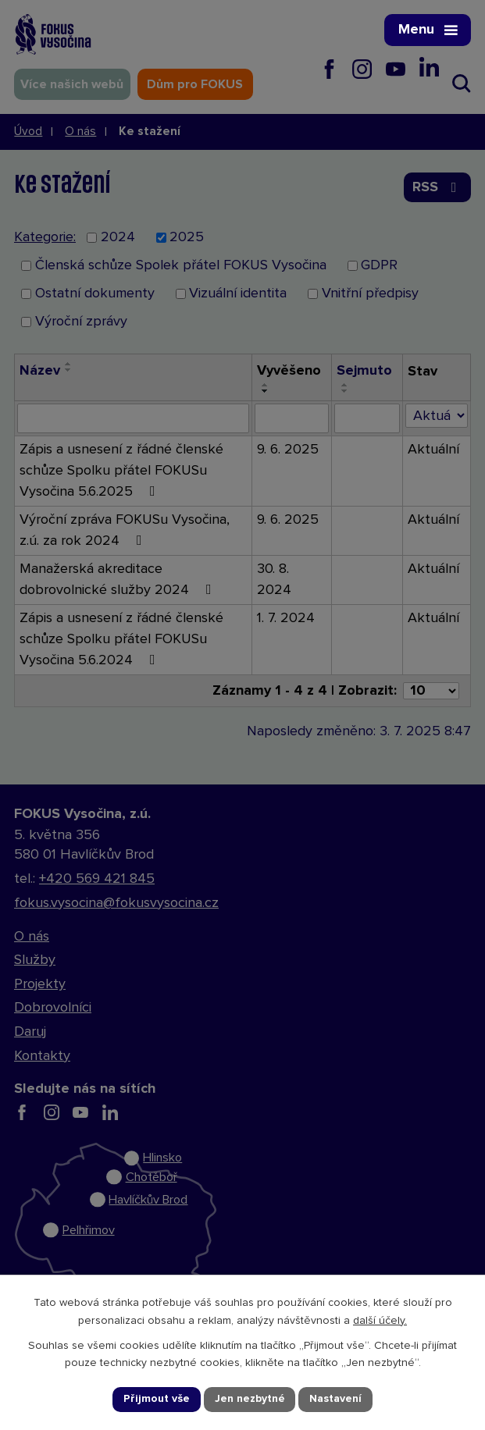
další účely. (380, 1320)
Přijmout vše (156, 1398)
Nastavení (335, 1398)
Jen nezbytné (249, 1398)
